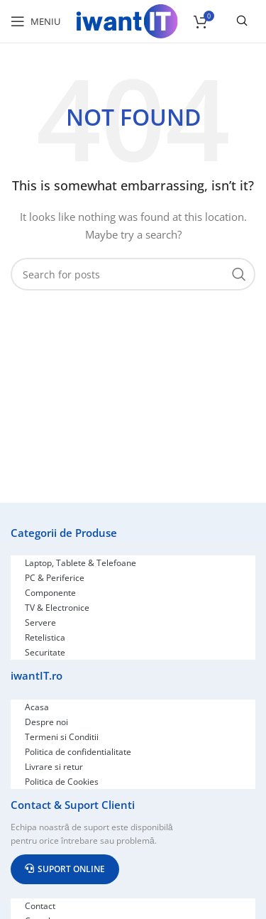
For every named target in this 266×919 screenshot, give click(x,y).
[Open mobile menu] (35, 21)
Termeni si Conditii (62, 737)
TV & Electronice (57, 608)
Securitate (45, 652)
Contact (40, 906)
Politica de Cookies (62, 782)
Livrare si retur (54, 767)
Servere (40, 622)
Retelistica (45, 637)
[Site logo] (126, 20)
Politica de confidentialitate (78, 752)
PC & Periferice (54, 578)
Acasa (37, 707)
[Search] (133, 274)
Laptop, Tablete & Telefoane (80, 563)
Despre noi (46, 722)
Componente (50, 593)
